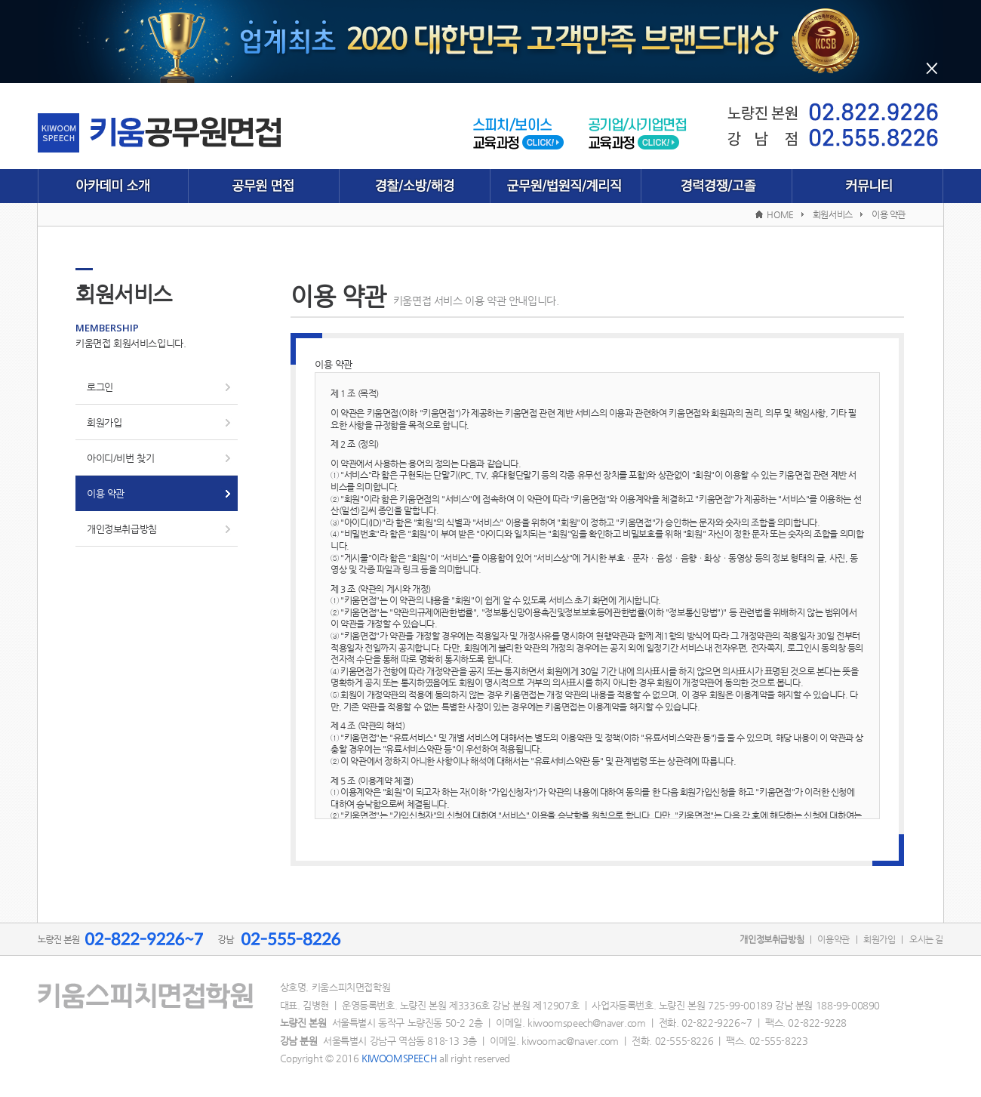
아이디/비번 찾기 (121, 458)
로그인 (100, 387)
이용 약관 (106, 493)
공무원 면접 (264, 186)
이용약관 (833, 939)
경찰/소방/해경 (415, 186)
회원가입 (104, 422)
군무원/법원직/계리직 (565, 186)
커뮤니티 (867, 186)
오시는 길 (926, 939)
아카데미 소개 (113, 186)
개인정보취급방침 (122, 529)
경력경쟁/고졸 (716, 186)
